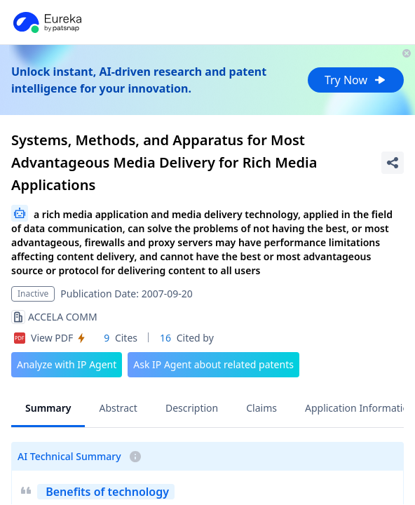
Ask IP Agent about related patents (213, 364)
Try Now (356, 80)
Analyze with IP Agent (66, 364)
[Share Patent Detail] (392, 163)
